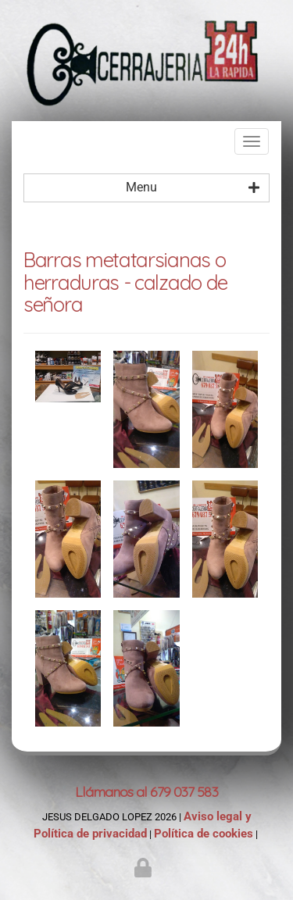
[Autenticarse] (145, 871)
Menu (193, 188)
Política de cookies (203, 834)
